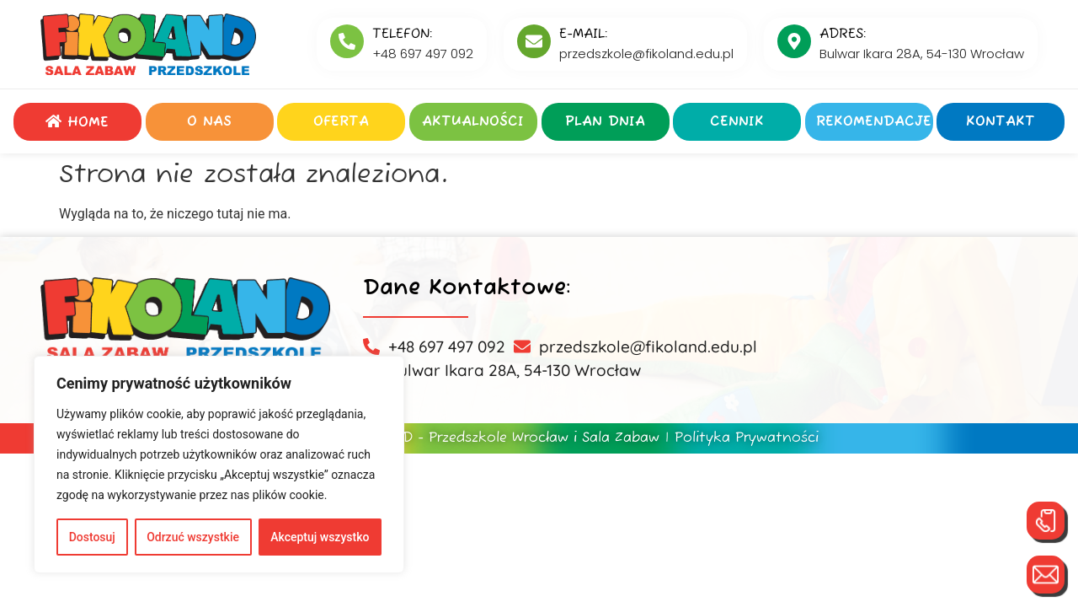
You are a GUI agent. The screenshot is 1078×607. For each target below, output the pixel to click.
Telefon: (402, 34)
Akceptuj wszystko (319, 537)
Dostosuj (92, 537)
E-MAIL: (583, 34)
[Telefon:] (347, 41)
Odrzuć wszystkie (193, 537)
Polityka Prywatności (747, 438)
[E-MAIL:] (534, 41)
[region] (219, 464)
